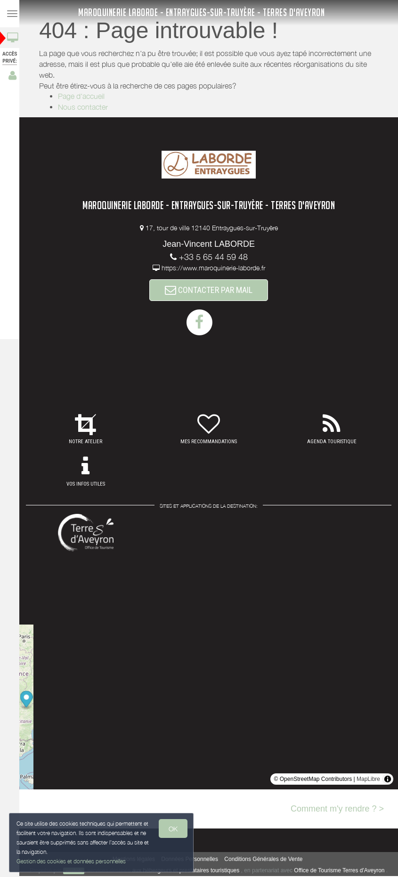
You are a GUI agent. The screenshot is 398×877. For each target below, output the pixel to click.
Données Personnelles (192, 860)
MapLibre (368, 780)
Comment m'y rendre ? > (337, 809)
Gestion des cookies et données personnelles (71, 861)
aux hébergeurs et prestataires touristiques (188, 871)
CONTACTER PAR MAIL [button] (211, 290)
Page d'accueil (84, 96)
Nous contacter (86, 107)
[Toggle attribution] (387, 780)
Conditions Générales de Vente (266, 860)
